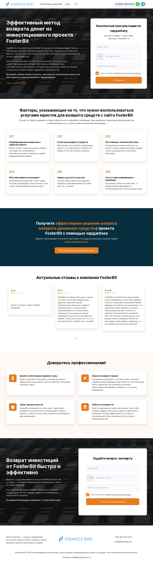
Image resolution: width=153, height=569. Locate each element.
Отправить (118, 80)
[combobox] (99, 56)
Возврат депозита (125, 4)
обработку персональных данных (128, 73)
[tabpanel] (29, 300)
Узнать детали (15, 83)
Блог (68, 4)
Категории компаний (51, 4)
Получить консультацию (112, 501)
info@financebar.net (123, 542)
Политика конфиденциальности (77, 557)
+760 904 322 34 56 (123, 537)
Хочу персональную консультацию (77, 250)
